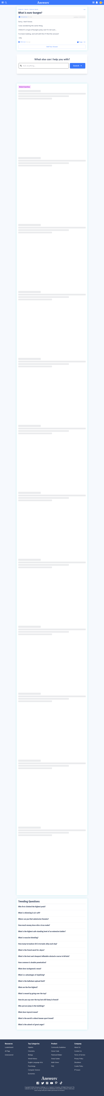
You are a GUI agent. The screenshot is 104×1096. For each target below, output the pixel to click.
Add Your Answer (52, 47)
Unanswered (9, 1055)
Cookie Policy (78, 1066)
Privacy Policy (78, 1059)
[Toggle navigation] (93, 2)
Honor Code (55, 1051)
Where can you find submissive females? (33, 919)
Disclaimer (77, 1062)
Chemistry (31, 1051)
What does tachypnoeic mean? (29, 969)
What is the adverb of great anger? (31, 1024)
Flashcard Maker (56, 1055)
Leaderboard (9, 1047)
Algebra (30, 1047)
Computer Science (34, 1070)
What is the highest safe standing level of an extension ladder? (42, 931)
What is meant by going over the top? (32, 993)
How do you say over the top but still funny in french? (38, 1000)
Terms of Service (79, 1055)
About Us (77, 1047)
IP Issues (77, 1070)
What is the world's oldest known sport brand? (36, 1018)
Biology (30, 1055)
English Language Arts (35, 1062)
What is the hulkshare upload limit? (31, 981)
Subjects (20, 9)
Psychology (31, 1066)
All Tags (7, 1051)
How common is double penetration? (32, 962)
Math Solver (55, 1062)
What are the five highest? (28, 987)
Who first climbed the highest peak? (32, 906)
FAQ (52, 1066)
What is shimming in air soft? (29, 913)
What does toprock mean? (28, 1012)
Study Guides (55, 1059)
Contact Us (78, 1051)
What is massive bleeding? (28, 938)
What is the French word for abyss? (31, 950)
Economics (31, 1074)
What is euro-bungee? (30, 12)
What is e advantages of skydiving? (31, 975)
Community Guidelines (58, 1047)
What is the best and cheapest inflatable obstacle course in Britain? (43, 956)
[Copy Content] (79, 42)
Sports (26, 9)
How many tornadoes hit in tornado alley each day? (37, 944)
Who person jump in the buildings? (31, 1006)
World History (32, 1059)
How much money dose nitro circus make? (34, 925)
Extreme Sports (34, 9)
